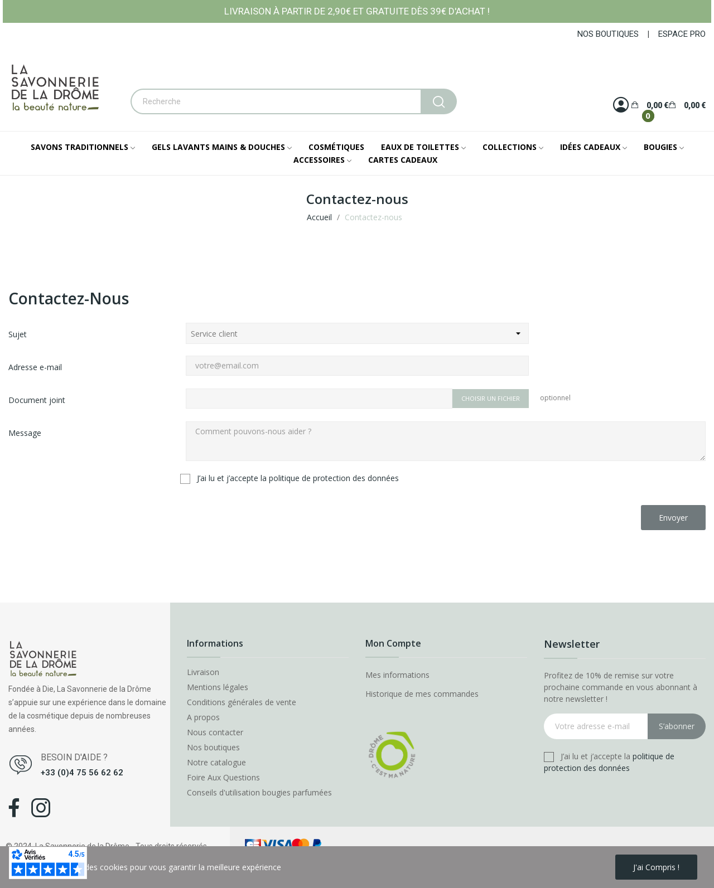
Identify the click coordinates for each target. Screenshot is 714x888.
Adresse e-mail (35, 367)
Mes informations (397, 674)
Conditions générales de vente (241, 702)
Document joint (36, 400)
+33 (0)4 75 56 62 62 (82, 773)
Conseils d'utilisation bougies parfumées (259, 793)
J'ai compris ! (656, 867)
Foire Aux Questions (223, 778)
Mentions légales (217, 687)
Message (24, 433)
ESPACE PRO (682, 34)
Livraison (203, 672)
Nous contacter (215, 732)
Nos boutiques (213, 747)
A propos (203, 717)
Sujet (17, 334)
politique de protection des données (334, 478)
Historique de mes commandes (422, 693)
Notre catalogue (216, 762)
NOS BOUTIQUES (608, 34)
